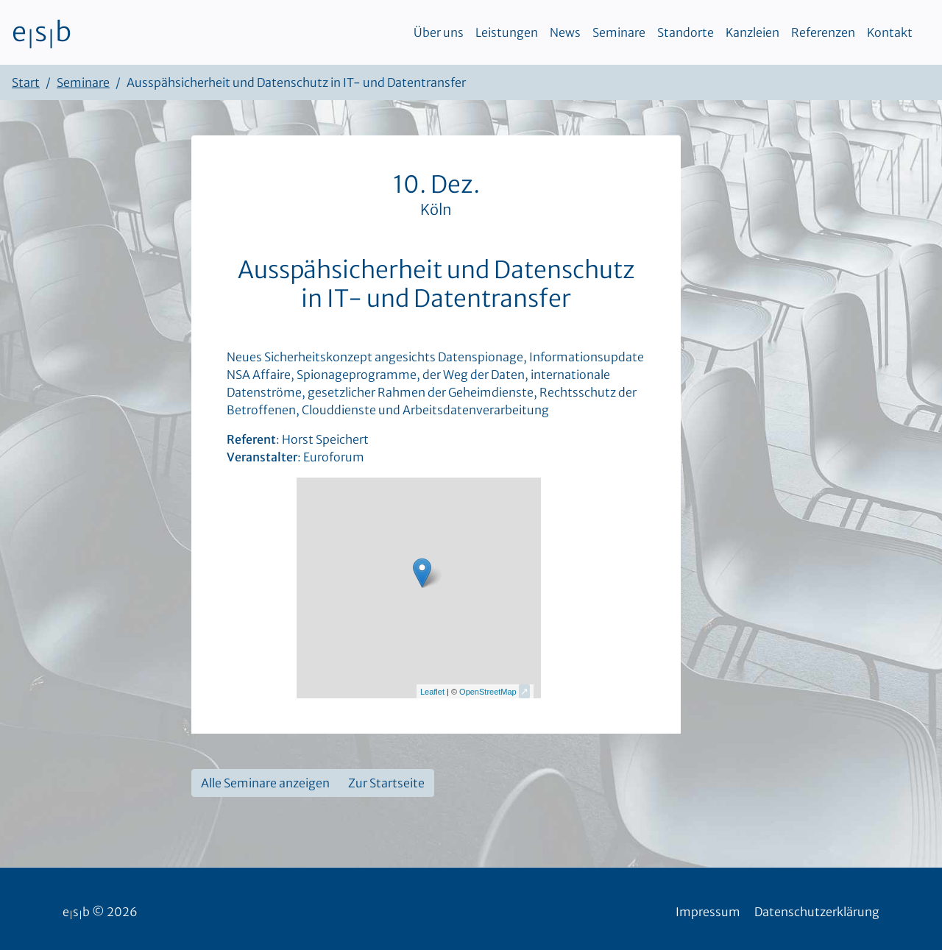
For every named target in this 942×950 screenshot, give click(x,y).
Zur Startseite (386, 783)
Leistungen (506, 32)
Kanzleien (752, 32)
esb (41, 32)
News (565, 32)
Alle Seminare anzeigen (265, 783)
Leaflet (432, 691)
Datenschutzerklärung (816, 911)
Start (26, 82)
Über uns (439, 32)
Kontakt (890, 32)
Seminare (618, 32)
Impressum (708, 911)
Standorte (685, 32)
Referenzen (823, 32)
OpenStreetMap (488, 691)
